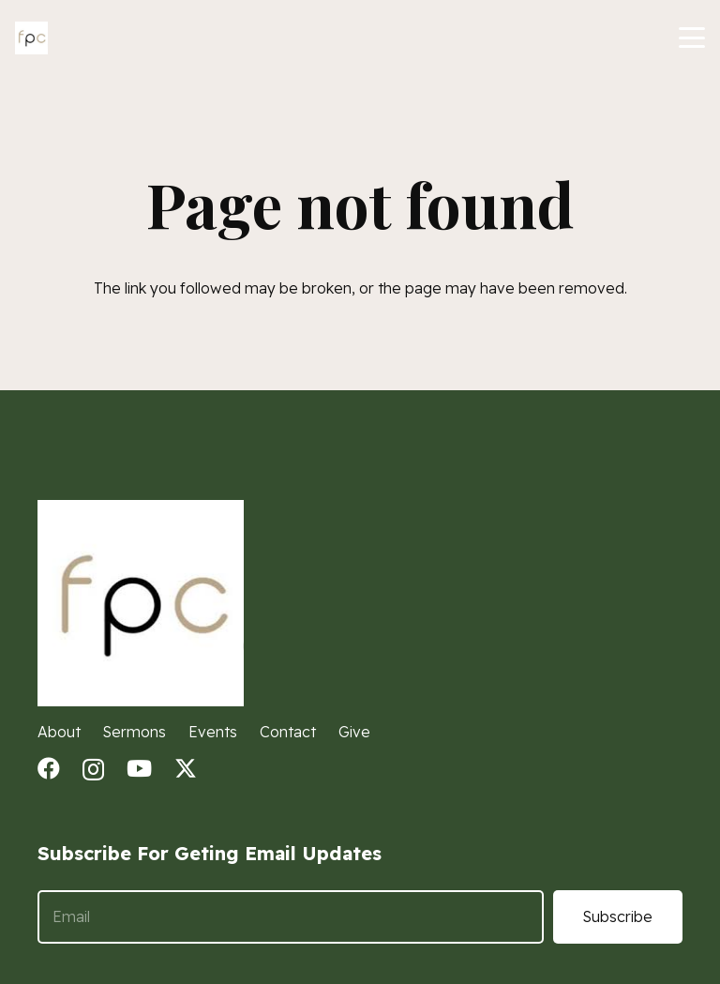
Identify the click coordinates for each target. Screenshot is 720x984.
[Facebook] (49, 768)
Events (212, 731)
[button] (692, 37)
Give (354, 731)
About (59, 731)
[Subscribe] (617, 917)
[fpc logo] (31, 38)
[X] (185, 768)
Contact (288, 731)
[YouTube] (139, 768)
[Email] (291, 917)
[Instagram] (93, 769)
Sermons (134, 731)
